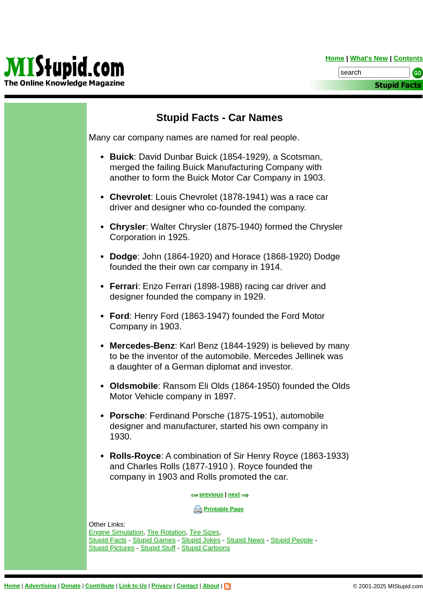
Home (334, 58)
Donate (70, 586)
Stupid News (246, 540)
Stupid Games (154, 540)
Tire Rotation (166, 532)
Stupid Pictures (111, 548)
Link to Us (133, 586)
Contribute (99, 586)
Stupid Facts (107, 540)
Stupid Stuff (157, 548)
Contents (408, 58)
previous (207, 494)
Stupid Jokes (201, 540)
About (211, 586)
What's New (368, 58)
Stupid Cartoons (206, 548)
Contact (187, 586)
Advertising (41, 586)
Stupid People (292, 540)
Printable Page (218, 509)
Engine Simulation (116, 532)
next (239, 494)
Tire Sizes (204, 532)
